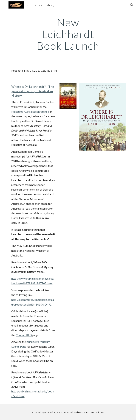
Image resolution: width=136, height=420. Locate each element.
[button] (4, 5)
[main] (68, 34)
